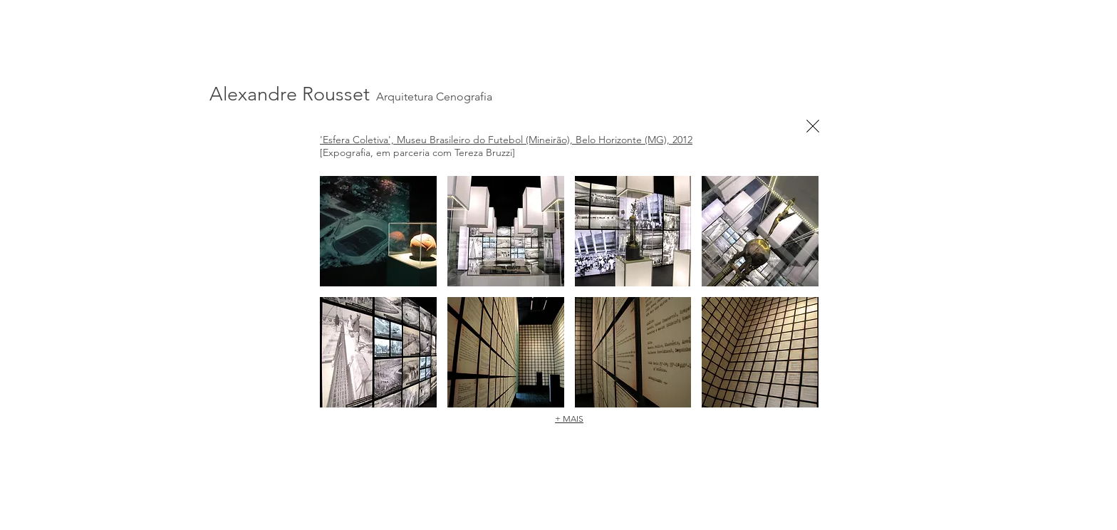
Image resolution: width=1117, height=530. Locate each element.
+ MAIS (569, 418)
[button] (378, 231)
